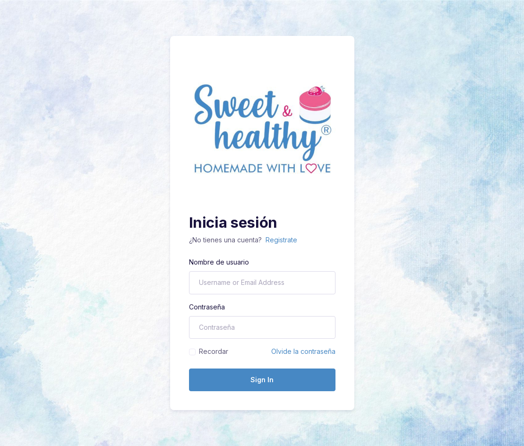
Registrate (281, 240)
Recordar (213, 351)
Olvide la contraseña (303, 351)
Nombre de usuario (219, 262)
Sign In (262, 380)
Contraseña (207, 307)
